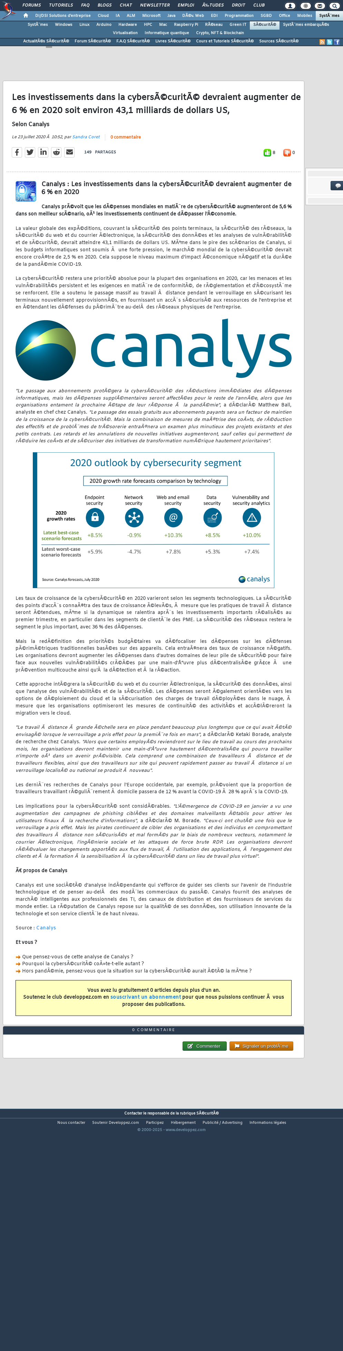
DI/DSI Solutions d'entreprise (63, 15)
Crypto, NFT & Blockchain (220, 33)
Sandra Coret (86, 168)
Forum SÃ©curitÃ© (93, 41)
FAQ (85, 5)
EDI (214, 15)
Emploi (186, 5)
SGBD (266, 15)
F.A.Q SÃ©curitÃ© (133, 41)
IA (118, 15)
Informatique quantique (167, 33)
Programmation (239, 15)
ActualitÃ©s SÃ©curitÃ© (46, 41)
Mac (163, 24)
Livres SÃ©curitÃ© (172, 41)
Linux (84, 24)
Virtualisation (125, 33)
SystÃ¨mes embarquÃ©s (306, 24)
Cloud (103, 15)
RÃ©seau (214, 24)
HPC (148, 24)
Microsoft (151, 15)
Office (284, 15)
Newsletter (154, 5)
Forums (31, 5)
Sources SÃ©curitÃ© (278, 41)
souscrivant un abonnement (145, 1029)
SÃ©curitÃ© (264, 24)
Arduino (103, 24)
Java (171, 15)
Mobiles (304, 15)
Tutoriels (61, 5)
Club (259, 5)
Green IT (237, 24)
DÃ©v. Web (193, 15)
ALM (131, 15)
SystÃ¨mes (329, 15)
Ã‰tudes (213, 5)
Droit (238, 5)
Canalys (46, 959)
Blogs (104, 5)
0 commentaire (125, 169)
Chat (126, 5)
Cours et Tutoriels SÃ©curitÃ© (225, 41)
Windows (63, 24)
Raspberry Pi (186, 24)
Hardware (127, 24)
